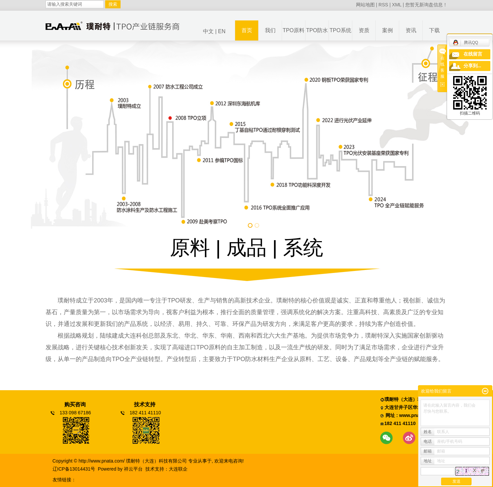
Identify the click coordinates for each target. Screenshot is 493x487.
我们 (270, 30)
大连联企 (178, 469)
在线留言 (473, 54)
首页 (246, 30)
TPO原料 (293, 30)
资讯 (411, 30)
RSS (383, 4)
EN (221, 31)
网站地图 (365, 4)
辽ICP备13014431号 (74, 469)
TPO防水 (317, 30)
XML (396, 4)
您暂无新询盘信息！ (426, 4)
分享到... (472, 65)
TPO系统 (340, 30)
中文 (208, 31)
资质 (364, 30)
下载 (434, 30)
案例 (387, 30)
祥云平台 (133, 469)
